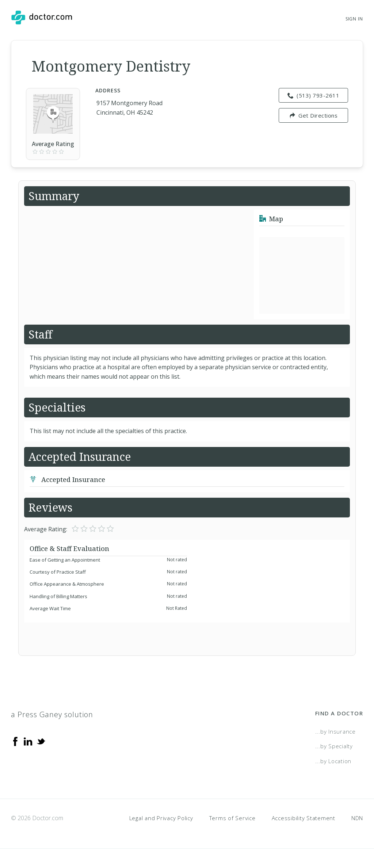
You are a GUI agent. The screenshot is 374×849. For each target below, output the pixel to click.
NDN (357, 818)
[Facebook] (15, 741)
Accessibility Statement (303, 818)
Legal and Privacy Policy (161, 818)
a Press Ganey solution (52, 714)
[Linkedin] (28, 741)
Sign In (354, 19)
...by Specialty (334, 746)
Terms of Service (232, 818)
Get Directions (313, 115)
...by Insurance (335, 731)
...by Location (333, 761)
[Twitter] (41, 741)
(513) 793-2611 (313, 95)
